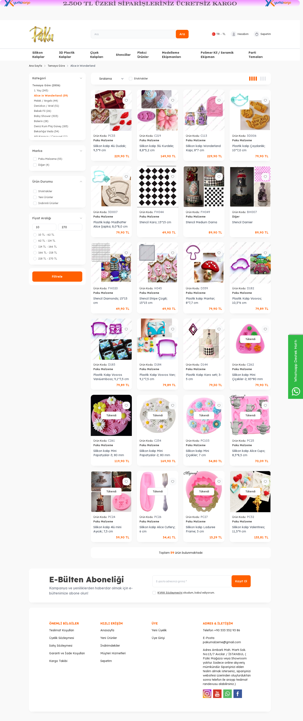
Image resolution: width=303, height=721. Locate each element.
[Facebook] (237, 693)
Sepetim (106, 661)
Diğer (236, 216)
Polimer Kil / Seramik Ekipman (217, 55)
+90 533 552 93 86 (227, 630)
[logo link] (54, 34)
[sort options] (110, 78)
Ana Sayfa (35, 65)
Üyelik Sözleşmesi (61, 638)
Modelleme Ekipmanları (171, 55)
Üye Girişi (158, 638)
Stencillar (123, 55)
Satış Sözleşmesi (60, 645)
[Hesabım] (240, 34)
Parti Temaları (256, 55)
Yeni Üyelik (159, 630)
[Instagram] (207, 693)
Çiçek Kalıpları (96, 55)
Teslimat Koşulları (61, 630)
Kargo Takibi (58, 661)
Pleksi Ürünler (143, 55)
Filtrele (57, 276)
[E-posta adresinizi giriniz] (201, 581)
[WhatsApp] (227, 693)
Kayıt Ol (241, 581)
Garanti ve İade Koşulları (67, 653)
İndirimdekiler (110, 645)
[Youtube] (217, 693)
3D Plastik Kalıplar (67, 55)
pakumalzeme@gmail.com (222, 642)
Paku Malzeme (103, 140)
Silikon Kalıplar (38, 55)
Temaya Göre (56, 65)
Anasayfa (107, 630)
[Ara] (140, 34)
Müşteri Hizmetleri (113, 653)
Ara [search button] (182, 34)
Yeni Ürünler (108, 638)
